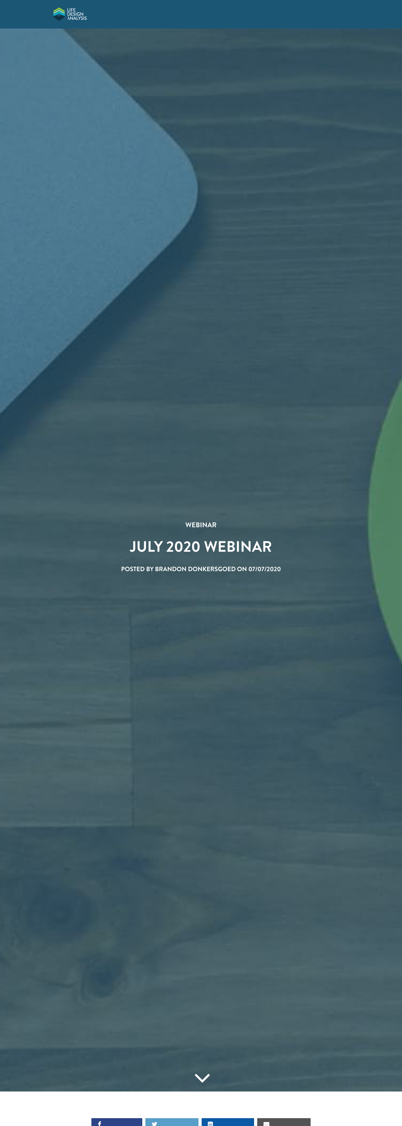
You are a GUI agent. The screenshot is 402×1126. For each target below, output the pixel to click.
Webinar (200, 525)
